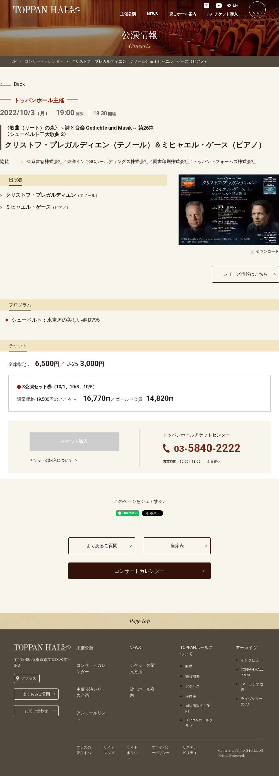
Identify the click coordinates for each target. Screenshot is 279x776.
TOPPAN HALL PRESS (252, 672)
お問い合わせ (36, 711)
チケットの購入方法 (142, 668)
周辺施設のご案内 (198, 708)
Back (19, 84)
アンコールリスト (91, 716)
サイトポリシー (132, 752)
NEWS (135, 647)
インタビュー (252, 660)
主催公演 (84, 647)
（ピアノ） (38, 207)
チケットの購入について (51, 460)
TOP (13, 61)
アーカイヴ (246, 647)
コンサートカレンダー (44, 61)
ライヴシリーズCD (252, 701)
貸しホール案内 (142, 692)
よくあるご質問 (36, 694)
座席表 (190, 696)
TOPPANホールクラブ (199, 723)
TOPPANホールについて (196, 650)
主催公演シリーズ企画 (91, 692)
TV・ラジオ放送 (252, 687)
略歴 (189, 666)
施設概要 (192, 676)
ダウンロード (267, 251)
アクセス (29, 678)
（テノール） (52, 195)
